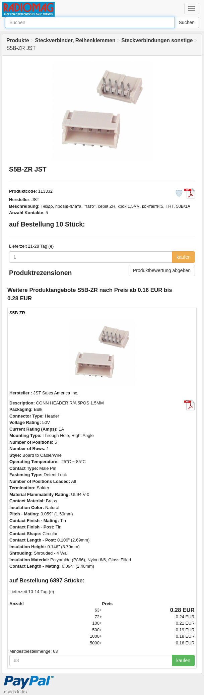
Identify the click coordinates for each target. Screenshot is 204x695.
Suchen (187, 22)
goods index (15, 691)
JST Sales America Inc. (55, 392)
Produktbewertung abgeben (162, 270)
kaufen (184, 257)
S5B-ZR (17, 312)
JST (35, 199)
